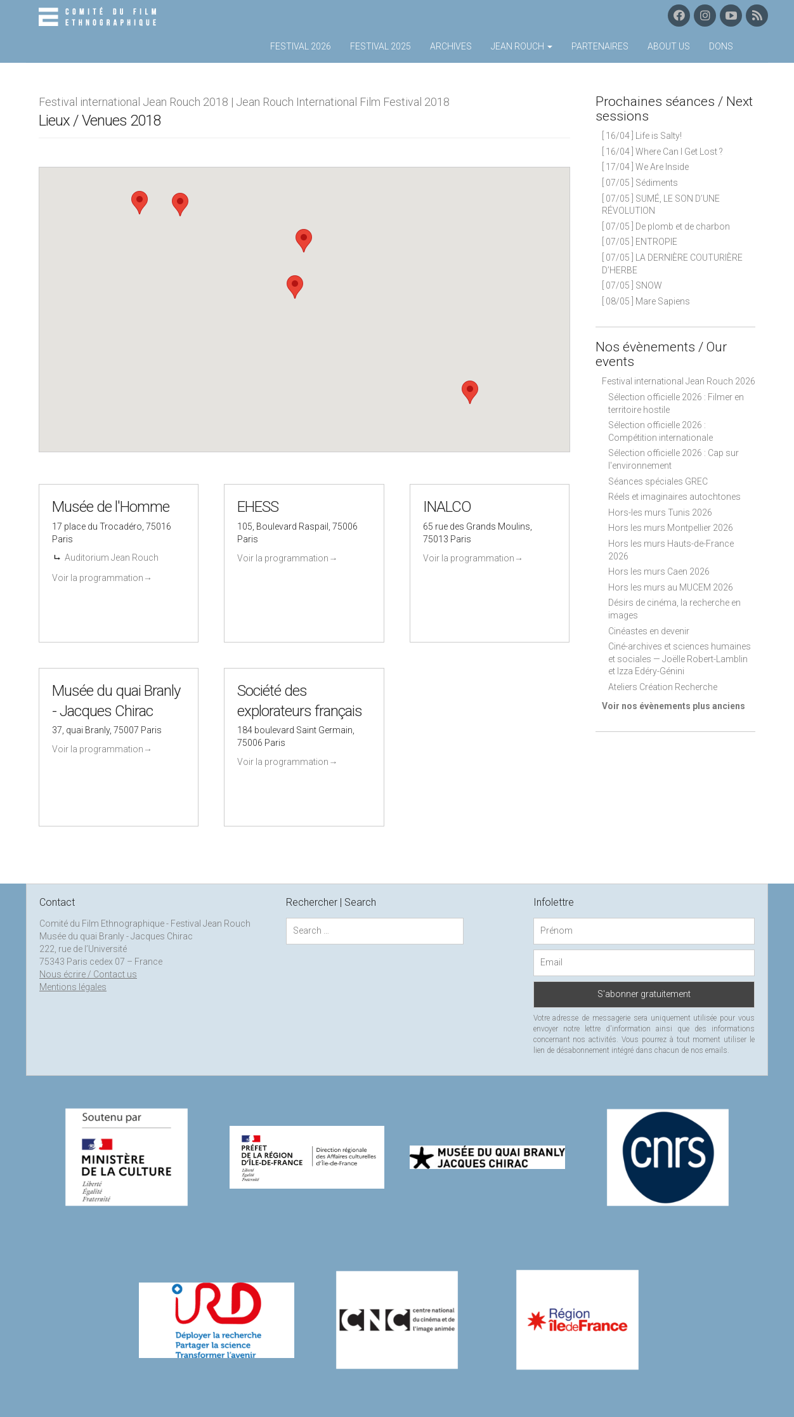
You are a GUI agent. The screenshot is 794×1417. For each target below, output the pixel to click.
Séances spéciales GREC (658, 481)
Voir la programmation (102, 578)
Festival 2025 (380, 46)
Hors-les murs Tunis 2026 (660, 512)
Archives (451, 46)
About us (669, 46)
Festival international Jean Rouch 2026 (678, 381)
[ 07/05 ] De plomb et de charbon (666, 226)
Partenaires (599, 46)
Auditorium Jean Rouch (112, 557)
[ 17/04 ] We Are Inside (645, 167)
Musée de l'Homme (110, 507)
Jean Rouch (521, 46)
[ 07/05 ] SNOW (632, 285)
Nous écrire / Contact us (88, 974)
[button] (139, 202)
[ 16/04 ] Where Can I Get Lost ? (662, 152)
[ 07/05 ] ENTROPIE (639, 242)
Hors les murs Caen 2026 (659, 571)
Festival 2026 (300, 46)
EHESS (257, 507)
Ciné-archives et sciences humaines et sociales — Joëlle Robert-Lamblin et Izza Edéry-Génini (679, 658)
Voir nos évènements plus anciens (673, 706)
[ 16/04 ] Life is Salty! (642, 136)
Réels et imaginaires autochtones (674, 497)
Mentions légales (73, 987)
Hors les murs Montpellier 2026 (670, 528)
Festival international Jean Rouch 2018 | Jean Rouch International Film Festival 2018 (244, 101)
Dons (721, 46)
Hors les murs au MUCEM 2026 (670, 587)
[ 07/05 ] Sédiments (640, 183)
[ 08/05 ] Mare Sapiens (646, 301)
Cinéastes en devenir (648, 631)
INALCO (447, 507)
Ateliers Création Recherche (662, 687)
